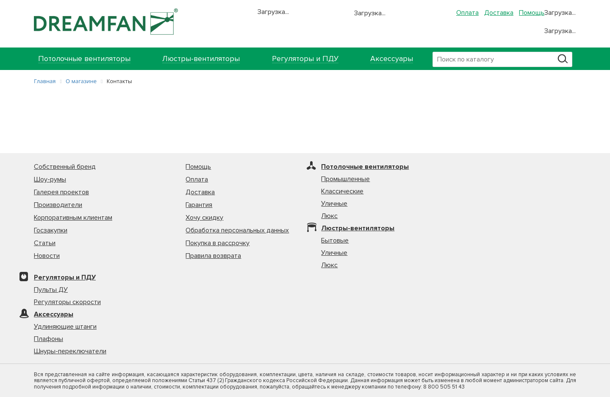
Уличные (334, 203)
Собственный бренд (65, 166)
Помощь (531, 12)
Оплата (467, 12)
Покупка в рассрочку (218, 243)
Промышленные (345, 179)
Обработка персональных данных (237, 230)
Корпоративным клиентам (73, 217)
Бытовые (335, 240)
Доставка (498, 12)
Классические (342, 191)
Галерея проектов (61, 192)
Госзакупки (50, 230)
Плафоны (48, 339)
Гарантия (199, 205)
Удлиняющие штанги (65, 326)
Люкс (329, 216)
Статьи (44, 243)
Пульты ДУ (51, 289)
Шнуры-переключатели (70, 351)
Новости (47, 256)
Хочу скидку (204, 217)
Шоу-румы (50, 179)
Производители (58, 205)
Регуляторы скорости (67, 302)
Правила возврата (213, 256)
